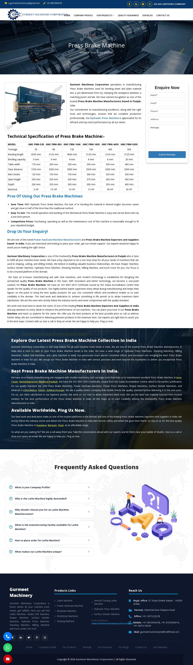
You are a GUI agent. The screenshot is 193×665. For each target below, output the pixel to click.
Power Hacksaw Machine (68, 605)
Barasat (52, 425)
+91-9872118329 (142, 625)
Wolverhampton (28, 381)
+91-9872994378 (52, 3)
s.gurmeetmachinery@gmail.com (22, 3)
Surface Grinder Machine (106, 614)
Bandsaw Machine (65, 610)
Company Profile (82, 15)
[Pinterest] (37, 638)
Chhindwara (30, 390)
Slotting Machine (64, 621)
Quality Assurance (128, 15)
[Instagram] (45, 638)
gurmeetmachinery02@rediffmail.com (159, 631)
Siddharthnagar (55, 390)
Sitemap (87, 647)
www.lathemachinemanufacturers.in (112, 623)
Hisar (61, 425)
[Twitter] (29, 638)
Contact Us (163, 15)
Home (67, 15)
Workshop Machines (66, 616)
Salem (41, 390)
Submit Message (167, 154)
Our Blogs (123, 647)
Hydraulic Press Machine (104, 118)
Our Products (105, 15)
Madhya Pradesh (48, 381)
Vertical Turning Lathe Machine (104, 602)
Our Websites (160, 647)
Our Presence (105, 647)
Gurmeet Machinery (21, 592)
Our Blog (147, 15)
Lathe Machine (63, 600)
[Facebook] (13, 638)
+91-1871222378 (151, 616)
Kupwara (41, 425)
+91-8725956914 (170, 622)
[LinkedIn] (21, 638)
